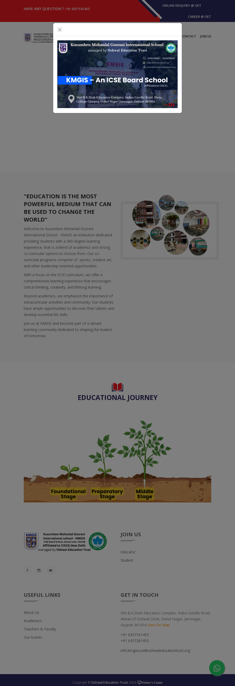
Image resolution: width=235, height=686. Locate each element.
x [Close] (60, 29)
